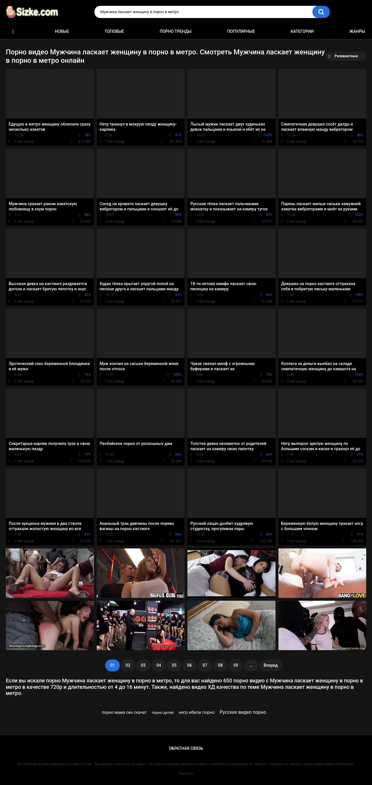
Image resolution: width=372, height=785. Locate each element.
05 (174, 665)
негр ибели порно (197, 712)
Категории (302, 31)
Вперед (271, 665)
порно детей (163, 712)
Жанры (357, 31)
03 (143, 665)
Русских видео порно (243, 712)
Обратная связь (186, 748)
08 (220, 665)
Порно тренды (175, 31)
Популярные (241, 31)
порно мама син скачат (124, 712)
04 (158, 665)
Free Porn (185, 774)
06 (189, 665)
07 (205, 665)
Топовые (114, 31)
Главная (13, 31)
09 (235, 665)
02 (128, 665)
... (251, 665)
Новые (62, 31)
